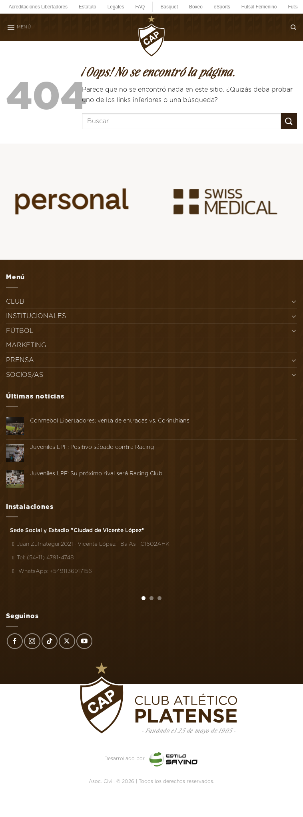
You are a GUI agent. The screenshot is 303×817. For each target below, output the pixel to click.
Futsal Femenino (259, 7)
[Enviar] (289, 121)
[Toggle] (294, 301)
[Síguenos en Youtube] (84, 641)
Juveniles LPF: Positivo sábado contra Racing (92, 447)
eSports (222, 7)
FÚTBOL (20, 330)
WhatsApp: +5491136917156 (51, 571)
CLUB (15, 301)
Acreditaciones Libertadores (38, 7)
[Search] (293, 27)
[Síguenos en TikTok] (50, 641)
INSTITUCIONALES (36, 316)
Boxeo (196, 7)
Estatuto (87, 7)
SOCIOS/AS (24, 374)
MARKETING (26, 345)
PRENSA (20, 360)
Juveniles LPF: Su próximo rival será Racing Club (96, 473)
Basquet (169, 7)
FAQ (140, 7)
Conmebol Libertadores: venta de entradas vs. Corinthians (109, 420)
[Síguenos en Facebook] (15, 641)
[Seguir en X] (67, 641)
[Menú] (19, 27)
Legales (116, 7)
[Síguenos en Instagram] (32, 641)
